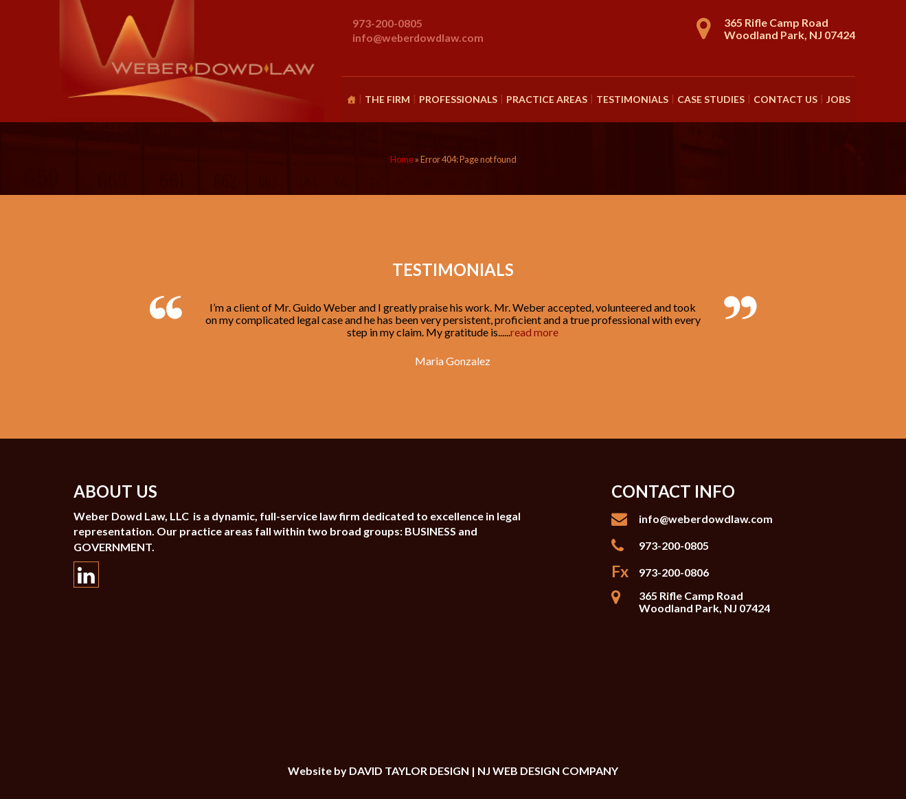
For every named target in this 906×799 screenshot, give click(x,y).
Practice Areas (546, 99)
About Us (115, 491)
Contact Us (785, 99)
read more (534, 331)
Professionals (458, 99)
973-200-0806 (674, 572)
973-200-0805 (387, 23)
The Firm (387, 99)
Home (402, 159)
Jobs (838, 99)
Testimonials (632, 99)
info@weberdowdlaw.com (418, 37)
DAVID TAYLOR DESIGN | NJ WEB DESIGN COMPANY (483, 770)
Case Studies (711, 99)
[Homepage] (351, 99)
